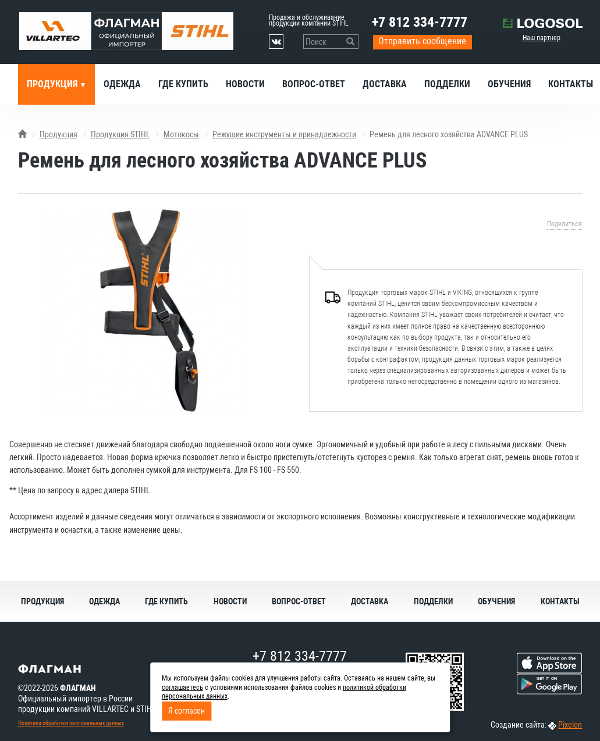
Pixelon (570, 724)
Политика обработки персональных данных (71, 723)
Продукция (53, 84)
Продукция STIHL (120, 134)
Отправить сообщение (422, 41)
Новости (245, 84)
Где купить (183, 84)
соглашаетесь (182, 687)
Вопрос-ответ (313, 84)
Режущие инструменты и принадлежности (284, 134)
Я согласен (186, 710)
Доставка (385, 84)
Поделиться (564, 224)
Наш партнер (541, 38)
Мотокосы (181, 134)
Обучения (509, 84)
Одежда (122, 84)
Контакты (560, 601)
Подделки (447, 84)
